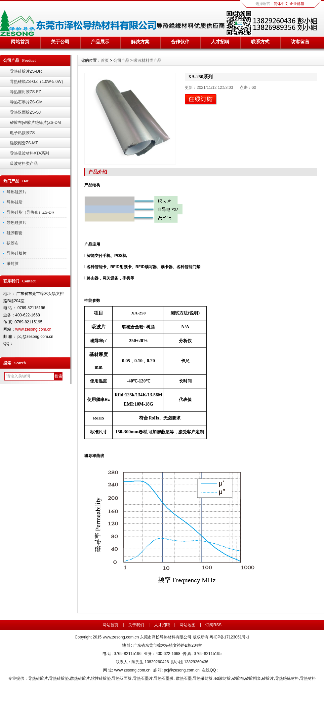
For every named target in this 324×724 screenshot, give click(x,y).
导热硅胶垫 (59, 678)
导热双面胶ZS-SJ (25, 112)
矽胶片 (268, 678)
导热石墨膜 (164, 678)
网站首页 (20, 41)
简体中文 (281, 4)
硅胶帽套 (14, 233)
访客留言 (300, 41)
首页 (105, 60)
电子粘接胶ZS (22, 132)
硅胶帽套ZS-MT (24, 143)
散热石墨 (184, 678)
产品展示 (100, 41)
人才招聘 (220, 41)
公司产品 (121, 60)
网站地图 (187, 625)
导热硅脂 (14, 202)
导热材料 (308, 678)
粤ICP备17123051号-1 (229, 637)
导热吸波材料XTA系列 (29, 153)
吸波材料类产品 (24, 163)
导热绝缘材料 (287, 678)
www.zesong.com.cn (33, 329)
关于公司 (60, 41)
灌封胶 (13, 263)
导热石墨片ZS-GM (26, 102)
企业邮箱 (297, 4)
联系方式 (260, 41)
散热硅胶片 (80, 678)
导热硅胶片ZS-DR (26, 71)
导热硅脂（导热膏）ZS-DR (31, 212)
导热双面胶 (122, 678)
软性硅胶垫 (101, 678)
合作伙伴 (180, 41)
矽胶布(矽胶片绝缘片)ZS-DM (35, 122)
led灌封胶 (222, 678)
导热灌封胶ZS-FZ (25, 92)
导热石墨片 (143, 678)
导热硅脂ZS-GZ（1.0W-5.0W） (37, 81)
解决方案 (140, 41)
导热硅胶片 (16, 192)
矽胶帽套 (253, 678)
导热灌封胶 (203, 678)
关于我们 (136, 625)
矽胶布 (13, 243)
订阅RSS (213, 625)
